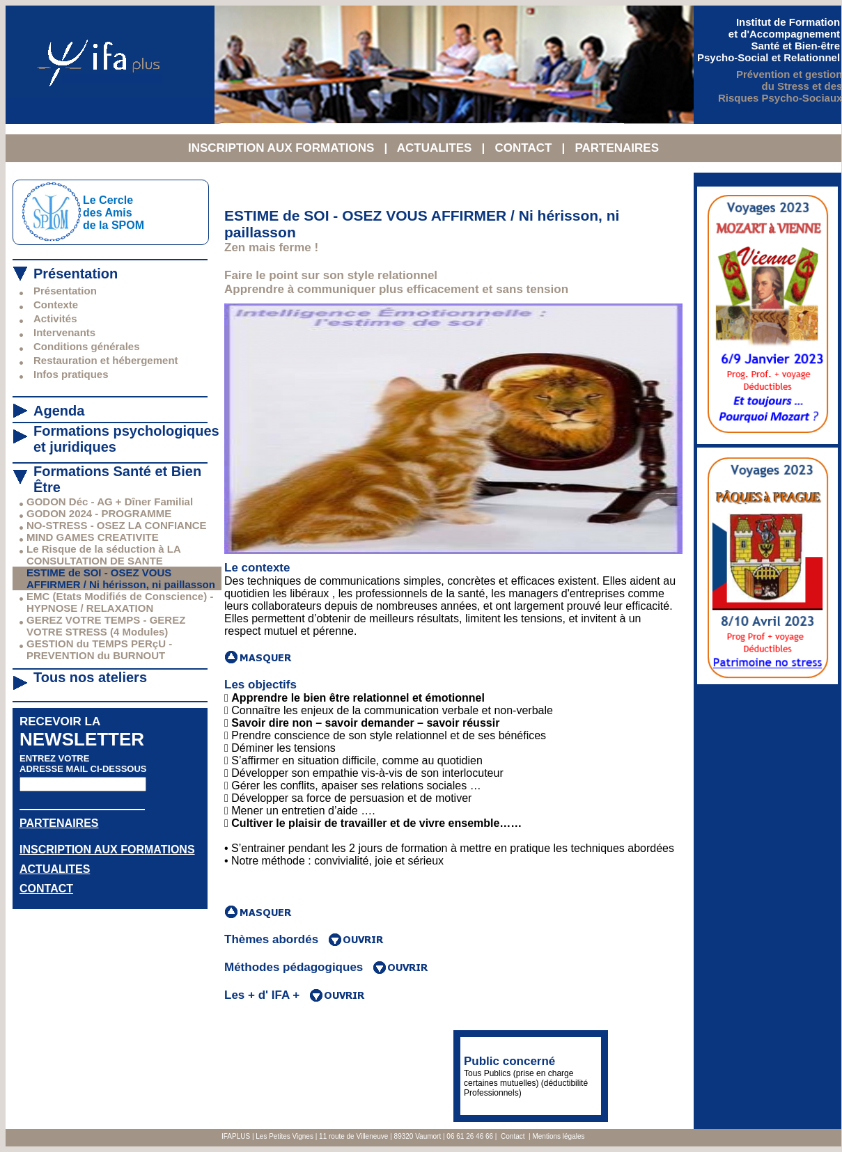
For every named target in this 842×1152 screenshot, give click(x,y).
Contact (512, 1136)
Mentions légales (558, 1136)
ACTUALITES (436, 148)
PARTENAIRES (617, 148)
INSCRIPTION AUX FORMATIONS (282, 148)
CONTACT (524, 148)
